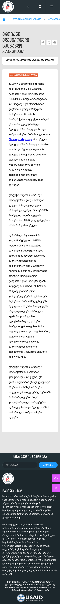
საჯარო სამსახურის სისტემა (26, 19)
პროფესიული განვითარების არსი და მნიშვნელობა (30, 60)
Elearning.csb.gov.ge (20, 139)
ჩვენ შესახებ (12, 491)
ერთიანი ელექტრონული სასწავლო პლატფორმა (15, 43)
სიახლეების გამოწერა (30, 456)
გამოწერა (48, 464)
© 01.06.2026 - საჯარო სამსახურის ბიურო (30, 586)
